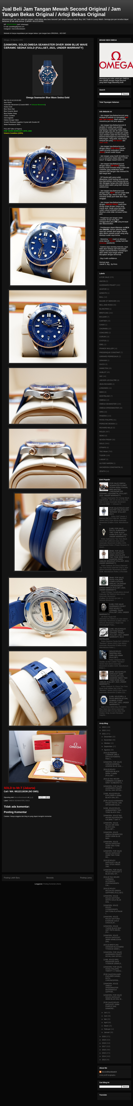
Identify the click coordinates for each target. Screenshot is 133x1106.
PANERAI (103, 416)
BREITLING (103, 313)
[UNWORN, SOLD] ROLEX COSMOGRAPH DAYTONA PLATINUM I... (113, 909)
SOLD (27, 800)
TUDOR (102, 455)
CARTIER (103, 321)
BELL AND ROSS (106, 305)
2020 (104, 1036)
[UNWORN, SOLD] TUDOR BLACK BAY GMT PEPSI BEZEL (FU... (112, 929)
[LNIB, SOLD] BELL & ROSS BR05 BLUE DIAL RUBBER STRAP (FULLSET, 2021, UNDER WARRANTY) (119, 700)
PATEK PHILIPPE (106, 420)
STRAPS (102, 447)
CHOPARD (103, 329)
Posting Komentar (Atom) (52, 884)
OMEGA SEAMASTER (16, 800)
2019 (104, 1040)
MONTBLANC (104, 396)
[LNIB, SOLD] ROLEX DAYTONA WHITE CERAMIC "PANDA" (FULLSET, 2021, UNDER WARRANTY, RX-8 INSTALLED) (114, 634)
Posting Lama (86, 878)
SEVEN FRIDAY (105, 440)
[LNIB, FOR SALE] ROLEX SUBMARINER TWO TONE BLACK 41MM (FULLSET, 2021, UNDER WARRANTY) (118, 533)
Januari (107, 1032)
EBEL (101, 344)
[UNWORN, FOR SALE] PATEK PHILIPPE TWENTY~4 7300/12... (113, 969)
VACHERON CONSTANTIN (109, 467)
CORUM (102, 337)
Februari (107, 1029)
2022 (104, 730)
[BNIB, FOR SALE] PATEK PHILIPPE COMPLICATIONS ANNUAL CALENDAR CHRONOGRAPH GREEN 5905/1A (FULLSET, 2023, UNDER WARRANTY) (112, 584)
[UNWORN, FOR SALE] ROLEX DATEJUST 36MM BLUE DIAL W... (113, 997)
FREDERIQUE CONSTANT (109, 352)
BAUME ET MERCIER (107, 301)
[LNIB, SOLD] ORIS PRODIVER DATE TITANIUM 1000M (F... (113, 962)
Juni (106, 1016)
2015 (104, 1053)
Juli (105, 1013)
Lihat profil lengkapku (107, 1075)
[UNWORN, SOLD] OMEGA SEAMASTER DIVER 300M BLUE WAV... (113, 835)
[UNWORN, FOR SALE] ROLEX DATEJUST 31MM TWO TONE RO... (113, 854)
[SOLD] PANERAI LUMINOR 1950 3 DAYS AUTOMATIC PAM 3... (112, 756)
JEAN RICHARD (105, 384)
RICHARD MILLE (105, 428)
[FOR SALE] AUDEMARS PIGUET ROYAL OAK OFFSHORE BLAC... (113, 803)
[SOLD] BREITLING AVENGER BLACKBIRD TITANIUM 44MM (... (114, 947)
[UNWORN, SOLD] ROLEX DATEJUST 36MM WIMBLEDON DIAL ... (112, 938)
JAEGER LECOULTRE (108, 380)
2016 (104, 1050)
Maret (106, 1026)
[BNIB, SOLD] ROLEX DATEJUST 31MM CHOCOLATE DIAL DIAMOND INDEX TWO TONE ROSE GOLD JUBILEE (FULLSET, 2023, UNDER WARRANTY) (113, 678)
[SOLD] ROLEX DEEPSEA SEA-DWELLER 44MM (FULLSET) (116, 654)
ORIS (101, 412)
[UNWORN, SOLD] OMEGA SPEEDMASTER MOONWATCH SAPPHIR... (111, 988)
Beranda (50, 878)
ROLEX (102, 432)
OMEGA (102, 400)
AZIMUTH (103, 293)
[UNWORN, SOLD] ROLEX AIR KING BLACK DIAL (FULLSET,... (111, 826)
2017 (104, 1046)
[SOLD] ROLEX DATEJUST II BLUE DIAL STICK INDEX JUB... (112, 863)
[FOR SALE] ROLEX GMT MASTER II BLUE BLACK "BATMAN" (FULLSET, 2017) (119, 511)
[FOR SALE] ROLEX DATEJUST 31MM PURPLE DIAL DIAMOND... (111, 1005)
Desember (108, 737)
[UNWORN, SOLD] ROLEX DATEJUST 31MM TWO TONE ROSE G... (112, 845)
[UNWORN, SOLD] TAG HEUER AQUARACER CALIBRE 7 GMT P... (113, 818)
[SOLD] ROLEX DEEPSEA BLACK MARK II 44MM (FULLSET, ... (111, 772)
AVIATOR (103, 289)
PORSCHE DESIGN (107, 424)
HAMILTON (103, 368)
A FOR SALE (104, 277)
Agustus (107, 750)
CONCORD (103, 333)
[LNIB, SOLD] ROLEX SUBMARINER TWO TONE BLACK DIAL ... (113, 810)
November (108, 740)
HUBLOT (102, 372)
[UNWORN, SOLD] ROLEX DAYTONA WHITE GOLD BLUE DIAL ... (112, 899)
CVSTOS (102, 341)
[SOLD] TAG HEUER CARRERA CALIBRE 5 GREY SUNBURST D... (113, 781)
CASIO (102, 325)
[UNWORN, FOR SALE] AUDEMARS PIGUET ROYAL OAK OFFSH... (113, 788)
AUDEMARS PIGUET (107, 285)
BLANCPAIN (104, 309)
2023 (104, 727)
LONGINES (103, 388)
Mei (105, 1019)
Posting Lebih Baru (12, 878)
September (108, 746)
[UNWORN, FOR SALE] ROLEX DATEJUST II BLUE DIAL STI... (113, 872)
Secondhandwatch (109, 1072)
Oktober (107, 743)
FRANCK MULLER (106, 348)
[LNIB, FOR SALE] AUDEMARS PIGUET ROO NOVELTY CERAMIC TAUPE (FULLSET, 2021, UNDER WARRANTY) (114, 609)
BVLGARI (103, 317)
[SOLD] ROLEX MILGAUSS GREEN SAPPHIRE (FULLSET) (113, 891)
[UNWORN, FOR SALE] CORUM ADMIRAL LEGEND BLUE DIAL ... (113, 764)
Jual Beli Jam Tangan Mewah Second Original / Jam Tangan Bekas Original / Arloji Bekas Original (61, 11)
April (106, 1022)
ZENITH (102, 471)
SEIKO (102, 436)
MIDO (101, 392)
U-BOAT (102, 459)
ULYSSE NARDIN (106, 463)
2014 (104, 1056)
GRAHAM (103, 360)
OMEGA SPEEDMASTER (109, 408)
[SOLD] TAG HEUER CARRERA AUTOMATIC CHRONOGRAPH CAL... (111, 881)
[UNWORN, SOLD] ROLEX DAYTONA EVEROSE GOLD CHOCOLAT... (112, 920)
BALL (101, 297)
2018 (104, 1043)
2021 (104, 734)
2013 (104, 1060)
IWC (101, 376)
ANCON (102, 281)
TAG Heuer (103, 451)
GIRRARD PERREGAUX (108, 356)
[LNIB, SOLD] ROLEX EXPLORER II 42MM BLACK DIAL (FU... (112, 796)
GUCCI (102, 364)
